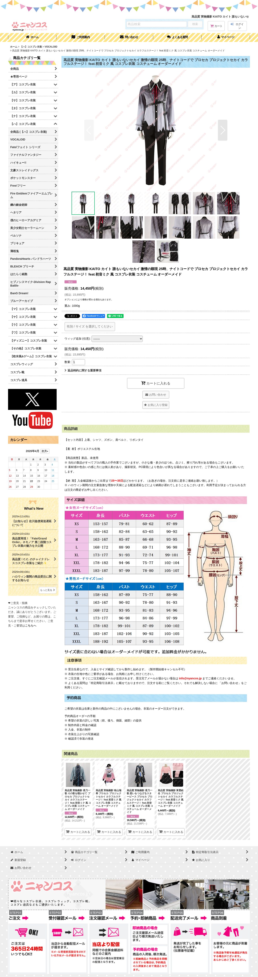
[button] (177, 37)
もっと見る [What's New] (47, 590)
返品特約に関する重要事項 (82, 370)
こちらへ (30, 625)
